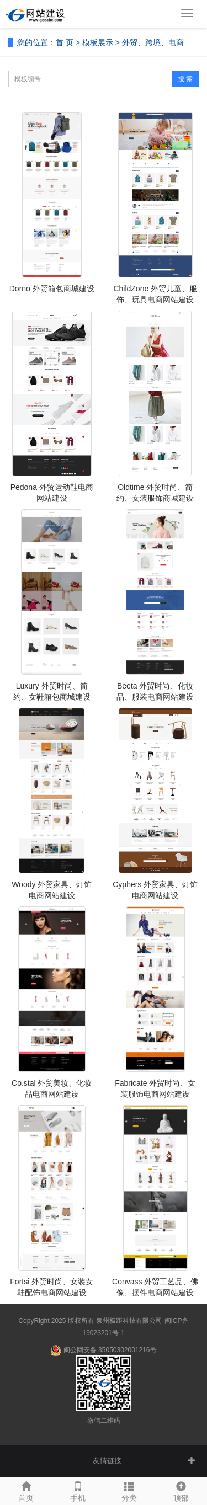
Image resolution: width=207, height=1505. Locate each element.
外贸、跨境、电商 (153, 42)
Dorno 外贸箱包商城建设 (51, 288)
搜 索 (185, 79)
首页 (26, 1490)
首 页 (64, 42)
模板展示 (97, 42)
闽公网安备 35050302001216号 (103, 1350)
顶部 (181, 1490)
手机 (78, 1490)
